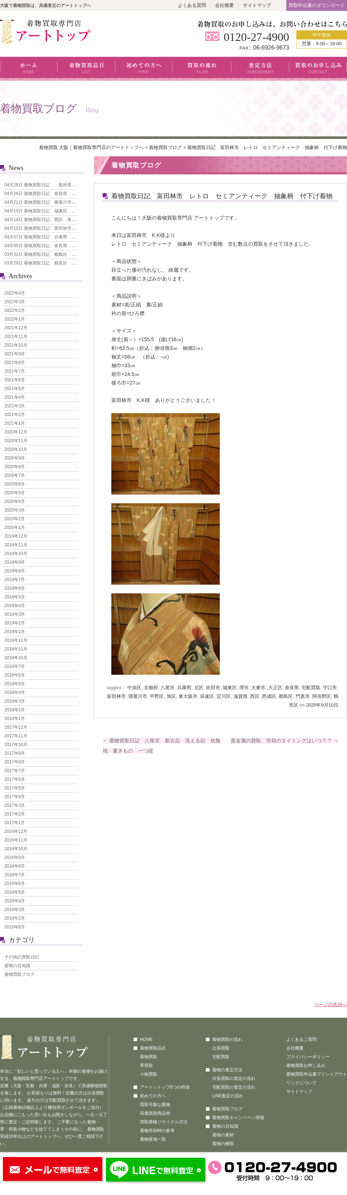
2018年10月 (15, 657)
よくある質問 (192, 5)
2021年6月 (14, 379)
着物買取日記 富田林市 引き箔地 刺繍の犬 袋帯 (66, 228)
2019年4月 (14, 605)
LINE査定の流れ (228, 1095)
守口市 (330, 687)
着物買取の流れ (227, 1039)
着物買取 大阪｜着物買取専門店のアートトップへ (91, 147)
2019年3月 (14, 614)
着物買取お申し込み (305, 1065)
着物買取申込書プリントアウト (316, 1074)
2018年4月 (14, 692)
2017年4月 (14, 796)
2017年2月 (14, 814)
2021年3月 (14, 405)
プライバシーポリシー (308, 1056)
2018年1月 (14, 718)
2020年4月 (14, 501)
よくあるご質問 (301, 1039)
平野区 (157, 696)
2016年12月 (15, 831)
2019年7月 (14, 579)
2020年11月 (15, 440)
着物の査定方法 (227, 1069)
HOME (146, 1039)
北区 (199, 687)
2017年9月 (14, 753)
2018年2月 (14, 709)
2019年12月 (15, 536)
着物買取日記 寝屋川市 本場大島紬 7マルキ (60, 202)
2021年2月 (14, 414)
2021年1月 (14, 423)
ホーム (28, 69)
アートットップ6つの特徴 (165, 1087)
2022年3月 (14, 301)
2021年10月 (15, 345)
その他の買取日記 (21, 956)
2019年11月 (15, 544)
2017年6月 (14, 779)
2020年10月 (15, 449)
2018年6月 (14, 675)
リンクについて (301, 1082)
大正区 (275, 687)
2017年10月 (15, 744)
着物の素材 (223, 1134)
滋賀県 (241, 696)
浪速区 (207, 696)
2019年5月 (14, 596)
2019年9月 (14, 562)
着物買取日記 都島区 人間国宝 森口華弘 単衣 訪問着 (72, 254)
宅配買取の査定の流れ (234, 1087)
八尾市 (167, 687)
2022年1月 (14, 319)
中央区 (134, 687)
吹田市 (213, 687)
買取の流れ (201, 69)
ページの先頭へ (330, 1004)
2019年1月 (14, 631)
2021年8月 (14, 362)
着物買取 (148, 1056)
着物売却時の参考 (157, 1130)
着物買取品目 (86, 69)
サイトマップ (257, 5)
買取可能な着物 (155, 1104)
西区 (255, 696)
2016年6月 (14, 883)
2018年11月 (15, 649)
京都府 (151, 687)
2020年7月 (14, 475)
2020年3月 (14, 510)
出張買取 (221, 1048)
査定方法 (260, 69)
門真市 (303, 696)
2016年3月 (14, 909)
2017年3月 (14, 805)
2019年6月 (14, 588)
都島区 (286, 696)
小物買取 (148, 1074)
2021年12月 (15, 327)
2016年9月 (14, 857)
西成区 (269, 696)
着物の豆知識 (17, 965)
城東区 (230, 687)
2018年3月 (14, 701)
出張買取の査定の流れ (234, 1078)
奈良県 (292, 687)
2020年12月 (15, 432)
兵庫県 (184, 687)
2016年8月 (14, 866)
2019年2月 (14, 623)
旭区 (171, 696)
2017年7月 (14, 770)
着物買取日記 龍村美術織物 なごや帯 (55, 184)
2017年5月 (14, 788)
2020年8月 (14, 466)
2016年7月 (14, 874)
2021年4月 (14, 397)
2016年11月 (15, 840)
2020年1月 (14, 527)
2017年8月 (14, 761)
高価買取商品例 (155, 1113)
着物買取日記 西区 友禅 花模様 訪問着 (57, 219)
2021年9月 (14, 353)
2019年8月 (14, 570)
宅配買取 (310, 687)
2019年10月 (15, 553)
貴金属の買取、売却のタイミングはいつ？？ (284, 740)
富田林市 (116, 696)
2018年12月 (15, 640)
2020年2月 (14, 518)
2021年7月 (14, 371)
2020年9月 (14, 458)
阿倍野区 (321, 696)
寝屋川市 (137, 696)
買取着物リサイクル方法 (164, 1121)
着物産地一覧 (153, 1139)
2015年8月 (14, 926)
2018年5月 (14, 683)
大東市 (258, 687)
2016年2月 (14, 918)
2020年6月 (14, 484)
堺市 (244, 687)
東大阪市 (188, 696)
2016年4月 (14, 900)
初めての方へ (143, 69)
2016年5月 (14, 892)
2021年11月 (15, 336)
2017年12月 (15, 727)
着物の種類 (223, 1143)
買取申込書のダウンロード (316, 5)
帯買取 (146, 1065)
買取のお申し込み (318, 69)
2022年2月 (14, 310)
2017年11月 (15, 735)
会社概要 (224, 5)
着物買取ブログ (165, 147)
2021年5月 (14, 388)
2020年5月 (14, 492)
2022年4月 (14, 293)
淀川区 (224, 696)
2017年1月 (14, 822)
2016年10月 (15, 848)
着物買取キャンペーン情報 (238, 1117)
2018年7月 (14, 666)
